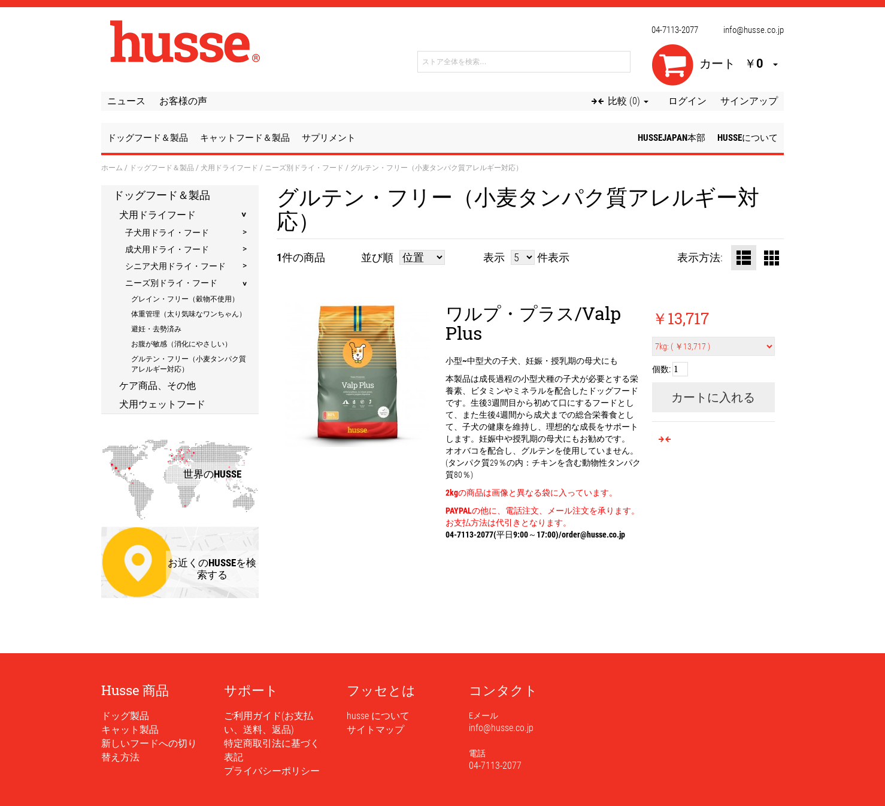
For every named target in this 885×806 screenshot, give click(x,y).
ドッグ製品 (125, 716)
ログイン (687, 101)
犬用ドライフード (229, 167)
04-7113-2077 (674, 30)
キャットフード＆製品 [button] (245, 137)
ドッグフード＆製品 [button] (147, 137)
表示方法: (700, 257)
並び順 (377, 257)
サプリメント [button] (329, 137)
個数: (661, 369)
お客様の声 (183, 101)
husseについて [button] (747, 137)
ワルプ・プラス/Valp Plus (533, 323)
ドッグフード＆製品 (161, 167)
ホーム (112, 167)
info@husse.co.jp (753, 30)
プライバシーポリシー (272, 771)
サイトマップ (375, 729)
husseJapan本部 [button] (671, 137)
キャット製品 (130, 729)
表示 (494, 257)
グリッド (771, 257)
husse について (378, 716)
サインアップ (749, 101)
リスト (743, 257)
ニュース (126, 101)
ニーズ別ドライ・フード (304, 167)
